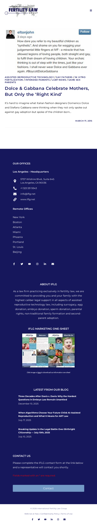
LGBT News (59, 79)
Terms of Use (66, 514)
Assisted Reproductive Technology (29, 77)
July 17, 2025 (24, 420)
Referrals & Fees (32, 514)
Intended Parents (37, 79)
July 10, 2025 (24, 437)
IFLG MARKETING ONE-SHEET (48, 328)
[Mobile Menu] (91, 10)
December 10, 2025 (28, 404)
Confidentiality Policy (50, 514)
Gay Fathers (64, 77)
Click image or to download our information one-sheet (48, 372)
